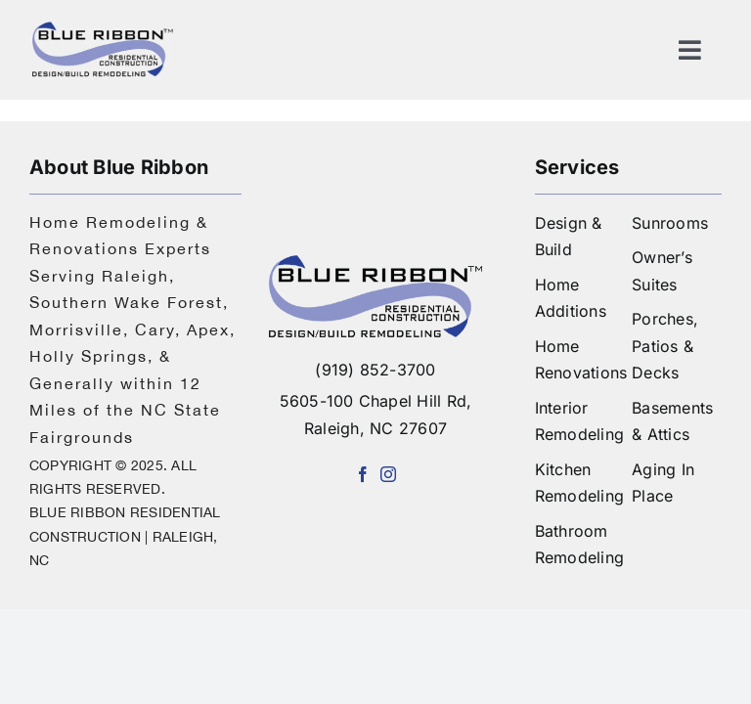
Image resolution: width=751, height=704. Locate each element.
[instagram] (388, 474)
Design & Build (568, 236)
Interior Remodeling (579, 421)
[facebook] (363, 474)
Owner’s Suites (662, 270)
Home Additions (570, 298)
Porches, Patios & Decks (665, 345)
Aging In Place (663, 483)
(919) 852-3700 (375, 369)
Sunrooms (670, 223)
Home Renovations (581, 359)
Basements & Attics (672, 421)
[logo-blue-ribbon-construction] (375, 263)
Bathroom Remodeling (579, 544)
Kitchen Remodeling (579, 483)
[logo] (102, 27)
